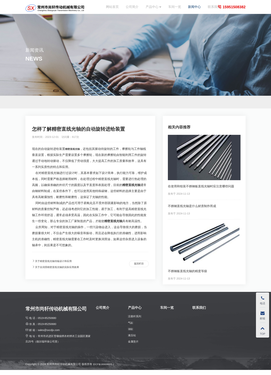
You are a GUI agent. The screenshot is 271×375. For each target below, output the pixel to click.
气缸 (130, 327)
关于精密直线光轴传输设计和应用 (56, 265)
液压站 (132, 340)
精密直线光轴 (74, 153)
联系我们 (214, 9)
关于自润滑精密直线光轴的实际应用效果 (60, 272)
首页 (232, 106)
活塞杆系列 (134, 321)
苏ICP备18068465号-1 (106, 368)
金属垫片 (133, 346)
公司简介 (132, 9)
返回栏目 (136, 268)
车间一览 (174, 9)
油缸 (130, 333)
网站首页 (112, 9)
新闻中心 (194, 9)
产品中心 (152, 9)
